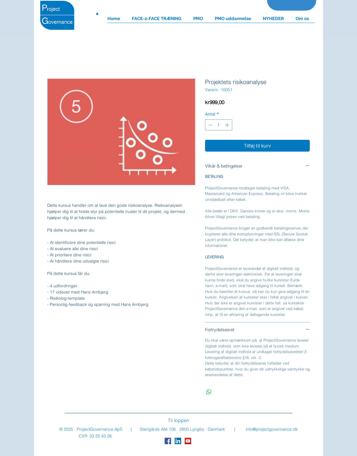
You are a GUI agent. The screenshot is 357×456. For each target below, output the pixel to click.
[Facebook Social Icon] (168, 441)
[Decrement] (209, 125)
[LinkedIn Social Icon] (178, 441)
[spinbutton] (218, 125)
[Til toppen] (178, 420)
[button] (97, 13)
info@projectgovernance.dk (272, 429)
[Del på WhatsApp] (208, 392)
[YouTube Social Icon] (188, 441)
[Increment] (227, 125)
